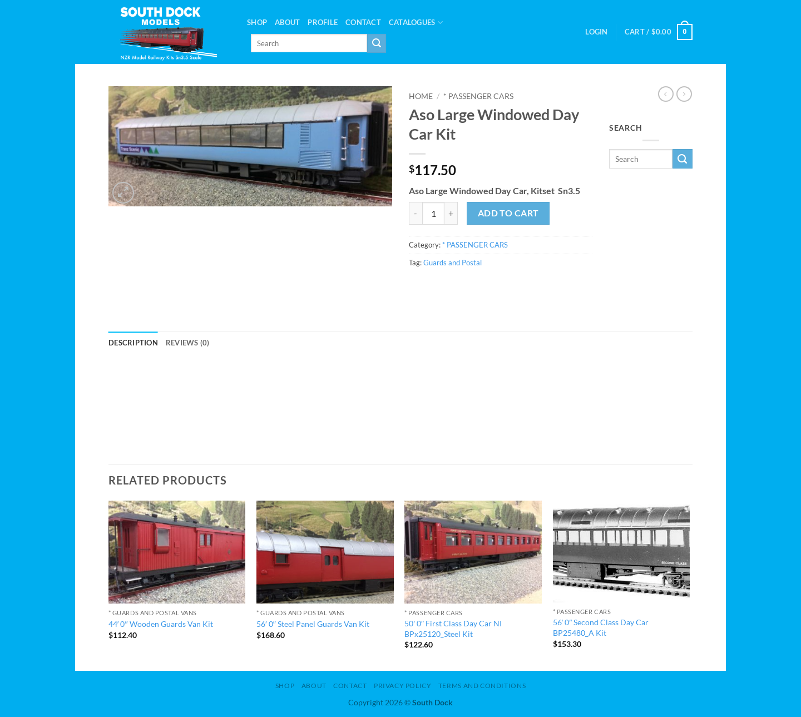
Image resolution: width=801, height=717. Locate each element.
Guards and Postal (452, 262)
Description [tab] (133, 342)
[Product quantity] (433, 213)
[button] (596, 32)
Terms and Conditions (482, 685)
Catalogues (416, 22)
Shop (257, 22)
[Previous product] (684, 94)
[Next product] (666, 94)
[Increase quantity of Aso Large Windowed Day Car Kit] (451, 213)
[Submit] (376, 43)
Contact (363, 22)
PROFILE (323, 22)
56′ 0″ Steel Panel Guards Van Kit (312, 624)
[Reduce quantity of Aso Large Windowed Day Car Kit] (415, 213)
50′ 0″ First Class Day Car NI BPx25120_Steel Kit (453, 629)
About (287, 22)
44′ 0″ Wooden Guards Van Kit (160, 624)
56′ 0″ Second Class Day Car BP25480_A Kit (601, 627)
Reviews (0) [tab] (188, 342)
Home (421, 96)
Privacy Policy (403, 685)
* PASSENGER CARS (478, 96)
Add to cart (508, 213)
